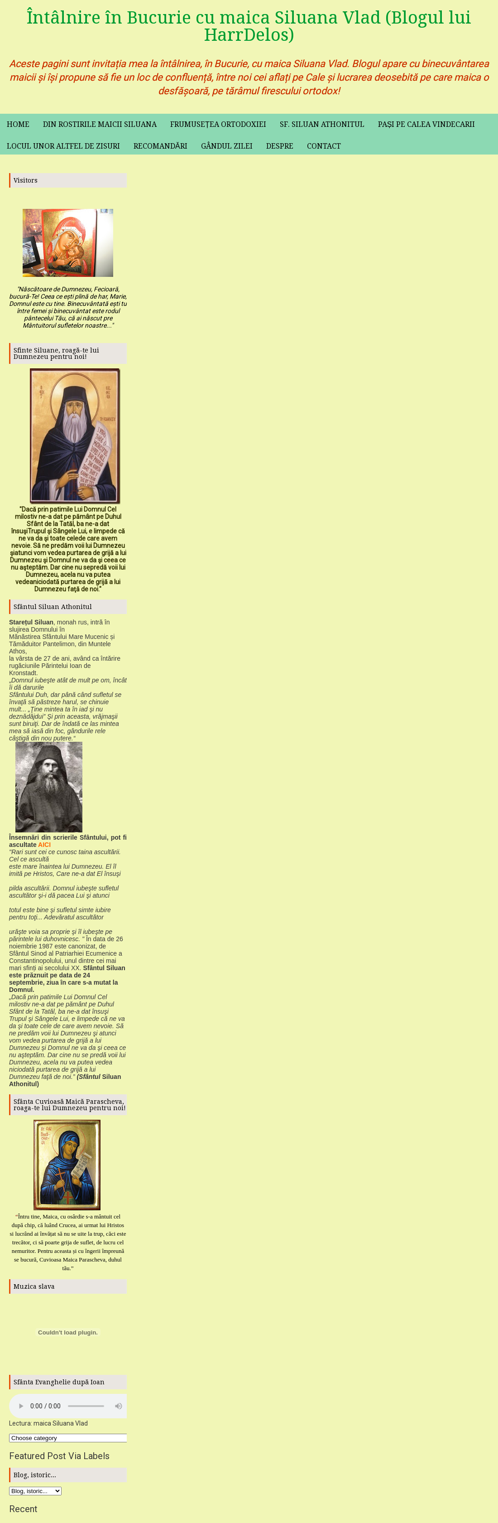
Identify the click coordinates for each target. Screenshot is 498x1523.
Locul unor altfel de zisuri (63, 146)
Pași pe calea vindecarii (426, 124)
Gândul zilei (227, 146)
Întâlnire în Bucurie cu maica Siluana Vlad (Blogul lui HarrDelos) (249, 26)
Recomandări (160, 146)
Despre (279, 146)
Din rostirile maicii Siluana (100, 124)
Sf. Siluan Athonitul (322, 124)
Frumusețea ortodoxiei (218, 124)
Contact (324, 146)
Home (18, 124)
